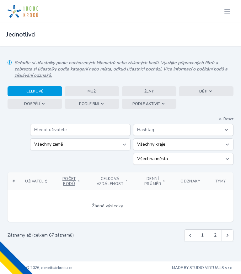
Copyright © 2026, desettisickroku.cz (40, 267)
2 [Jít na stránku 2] (215, 235)
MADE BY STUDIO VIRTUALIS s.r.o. (202, 267)
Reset (225, 118)
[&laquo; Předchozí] (190, 235)
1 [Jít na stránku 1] (202, 235)
